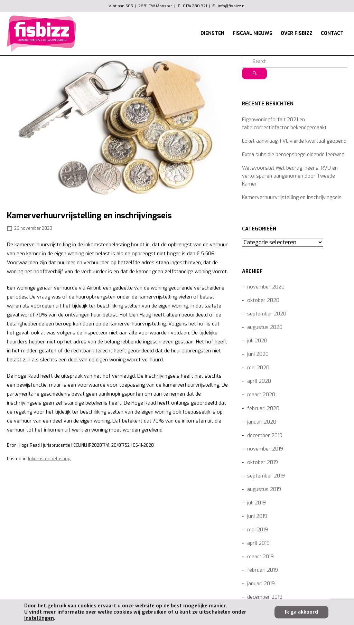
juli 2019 (256, 503)
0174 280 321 (195, 6)
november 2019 (265, 449)
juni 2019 (257, 516)
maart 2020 (261, 394)
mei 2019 (257, 530)
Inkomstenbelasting (49, 459)
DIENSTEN (212, 33)
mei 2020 (258, 367)
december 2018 (264, 597)
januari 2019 (261, 583)
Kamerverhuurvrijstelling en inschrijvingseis (292, 197)
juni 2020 (258, 354)
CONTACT (332, 33)
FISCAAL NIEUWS (252, 33)
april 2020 (259, 381)
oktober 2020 (263, 300)
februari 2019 (262, 570)
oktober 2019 (262, 462)
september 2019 (266, 476)
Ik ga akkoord (301, 612)
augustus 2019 (264, 489)
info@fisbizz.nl (232, 6)
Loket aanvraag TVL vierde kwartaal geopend (294, 141)
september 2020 (266, 314)
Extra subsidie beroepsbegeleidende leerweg (293, 154)
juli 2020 (257, 341)
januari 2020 (261, 422)
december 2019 (264, 435)
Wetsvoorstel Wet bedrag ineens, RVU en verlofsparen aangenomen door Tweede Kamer (290, 176)
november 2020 (266, 287)
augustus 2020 (264, 327)
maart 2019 (260, 556)
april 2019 (258, 543)
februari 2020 (263, 408)
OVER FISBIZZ (297, 33)
